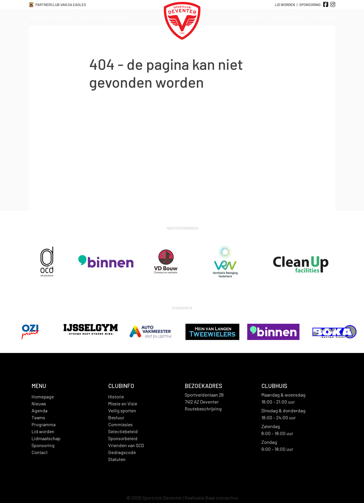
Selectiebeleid (123, 431)
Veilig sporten (122, 410)
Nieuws (37, 17)
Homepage (43, 396)
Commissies (120, 424)
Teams (84, 17)
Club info (253, 17)
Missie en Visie (122, 403)
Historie (116, 396)
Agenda (61, 17)
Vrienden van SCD (126, 445)
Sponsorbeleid (122, 438)
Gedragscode (122, 452)
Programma (114, 17)
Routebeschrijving (203, 408)
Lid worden (43, 431)
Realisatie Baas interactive (211, 497)
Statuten (117, 459)
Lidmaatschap (291, 17)
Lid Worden (285, 4)
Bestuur (116, 417)
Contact (325, 17)
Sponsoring (310, 4)
